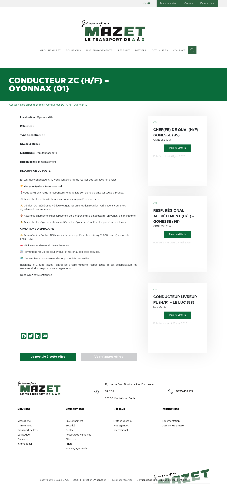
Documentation (168, 3)
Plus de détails (177, 148)
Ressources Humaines (78, 435)
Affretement (25, 425)
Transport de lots (28, 430)
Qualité (70, 430)
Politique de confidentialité (172, 480)
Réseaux (124, 50)
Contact (179, 50)
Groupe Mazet (50, 50)
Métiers (140, 50)
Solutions (73, 50)
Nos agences (121, 425)
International (25, 444)
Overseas (23, 439)
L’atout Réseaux (123, 421)
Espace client (207, 3)
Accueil (13, 105)
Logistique (24, 435)
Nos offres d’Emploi (32, 105)
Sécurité (70, 425)
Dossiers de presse (173, 425)
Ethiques (71, 439)
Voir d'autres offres (108, 356)
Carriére (188, 3)
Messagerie (24, 421)
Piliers (69, 444)
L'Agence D (99, 480)
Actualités (160, 50)
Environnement (74, 421)
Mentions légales (146, 480)
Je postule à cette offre (48, 356)
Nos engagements (99, 50)
